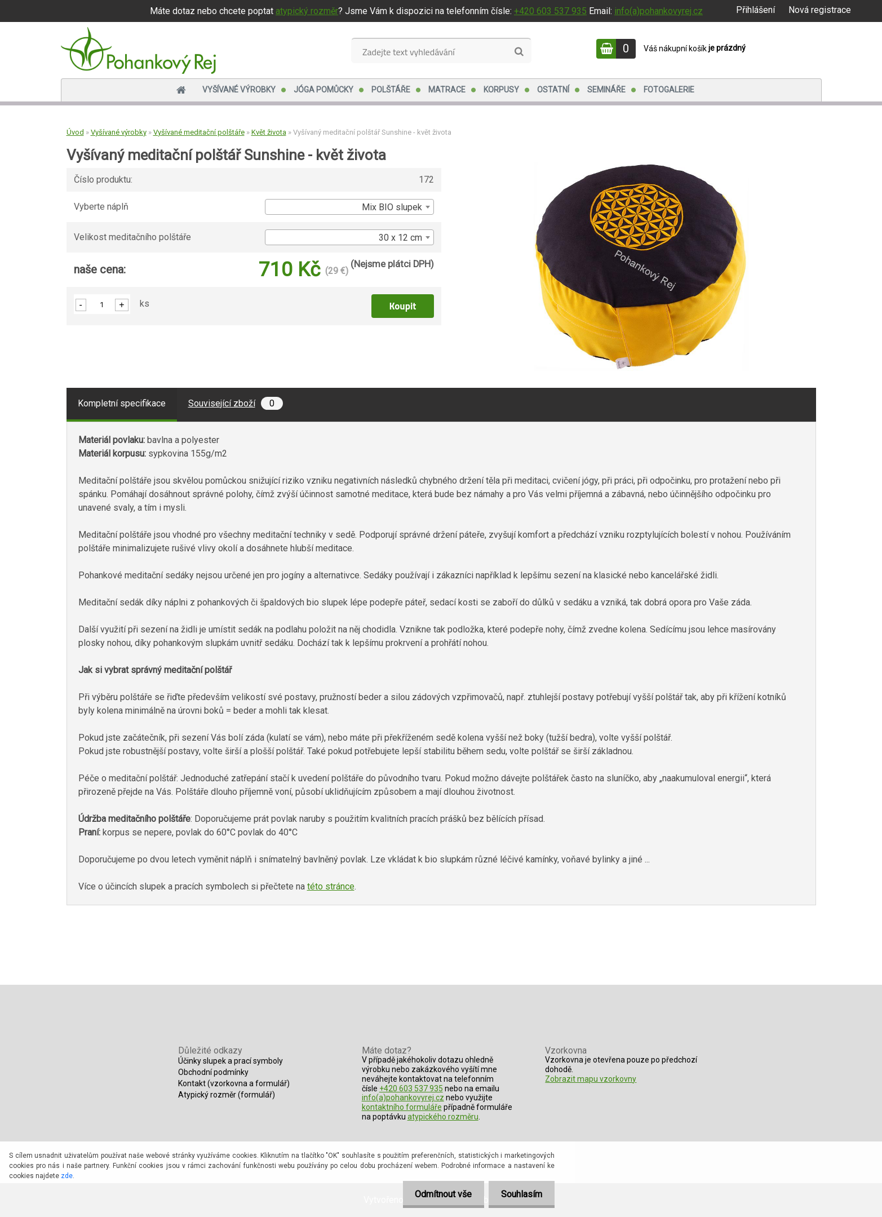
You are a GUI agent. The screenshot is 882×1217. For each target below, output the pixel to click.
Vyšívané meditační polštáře (199, 132)
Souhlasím (519, 1194)
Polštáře (390, 89)
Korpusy (501, 89)
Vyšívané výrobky (239, 89)
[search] (519, 52)
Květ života (268, 132)
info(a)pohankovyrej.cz (658, 11)
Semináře (606, 89)
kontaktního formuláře (402, 1107)
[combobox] (349, 207)
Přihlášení (755, 10)
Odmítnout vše (438, 1194)
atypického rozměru (442, 1116)
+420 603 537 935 (550, 11)
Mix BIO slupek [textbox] (392, 207)
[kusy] (102, 304)
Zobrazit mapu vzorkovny (590, 1078)
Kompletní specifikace (122, 403)
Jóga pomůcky (323, 89)
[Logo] (138, 50)
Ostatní (553, 89)
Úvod (75, 132)
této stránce (330, 886)
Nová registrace (819, 10)
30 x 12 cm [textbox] (400, 237)
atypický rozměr (307, 11)
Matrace (447, 89)
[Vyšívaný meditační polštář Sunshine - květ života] (641, 166)
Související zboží (235, 403)
